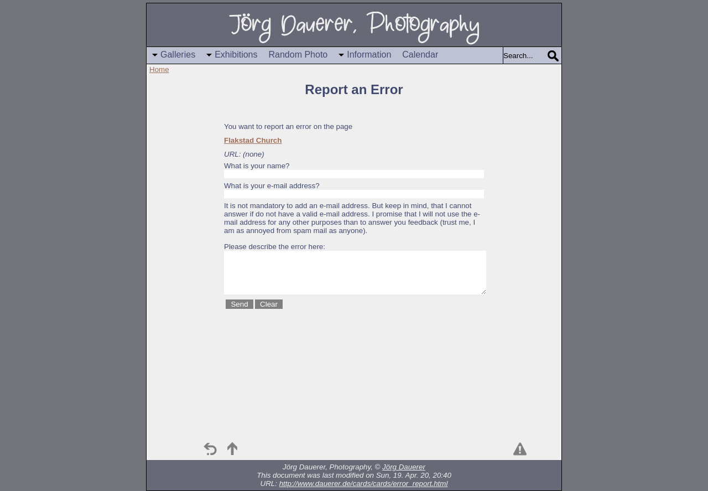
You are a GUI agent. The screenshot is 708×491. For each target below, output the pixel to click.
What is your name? (257, 166)
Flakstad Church (253, 140)
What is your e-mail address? (272, 186)
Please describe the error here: (274, 246)
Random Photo (298, 54)
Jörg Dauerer (403, 467)
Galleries (177, 54)
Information (369, 54)
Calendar (420, 54)
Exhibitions (236, 54)
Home (159, 69)
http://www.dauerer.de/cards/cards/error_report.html (363, 483)
